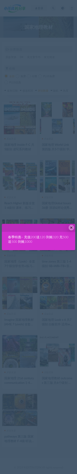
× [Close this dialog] (71, 227)
